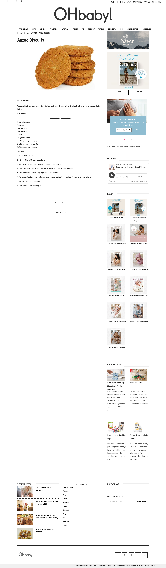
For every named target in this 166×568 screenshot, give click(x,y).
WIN (83, 29)
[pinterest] (138, 555)
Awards (147, 2)
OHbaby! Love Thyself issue (117, 347)
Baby (34, 29)
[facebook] (118, 555)
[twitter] (15, 1)
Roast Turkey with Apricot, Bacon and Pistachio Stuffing (47, 516)
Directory (112, 29)
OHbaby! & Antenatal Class (139, 243)
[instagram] (131, 555)
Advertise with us (68, 487)
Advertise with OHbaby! (55, 118)
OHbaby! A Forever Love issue (116, 269)
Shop (121, 29)
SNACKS (34, 33)
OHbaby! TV (156, 2)
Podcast (91, 29)
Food (75, 29)
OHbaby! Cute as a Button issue (139, 269)
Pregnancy (23, 29)
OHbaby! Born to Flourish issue (139, 295)
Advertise (121, 2)
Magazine (66, 521)
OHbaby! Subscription (116, 217)
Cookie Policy (80, 565)
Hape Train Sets (136, 382)
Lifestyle (65, 29)
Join (112, 2)
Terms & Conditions (93, 565)
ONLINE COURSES (133, 29)
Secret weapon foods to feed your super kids (47, 502)
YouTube (101, 29)
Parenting (54, 29)
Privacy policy (107, 565)
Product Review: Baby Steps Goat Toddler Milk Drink (115, 386)
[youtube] (145, 555)
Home (19, 33)
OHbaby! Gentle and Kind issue (139, 321)
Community (66, 510)
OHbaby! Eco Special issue (116, 295)
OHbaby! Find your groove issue (117, 321)
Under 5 (43, 29)
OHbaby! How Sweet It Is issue (116, 243)
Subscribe (137, 2)
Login (129, 2)
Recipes (27, 33)
